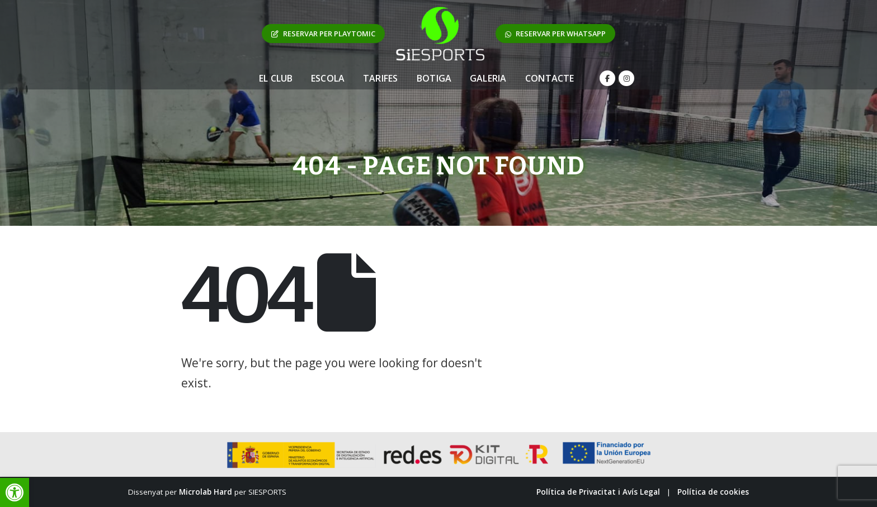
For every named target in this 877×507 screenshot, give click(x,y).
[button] (14, 492)
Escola (328, 78)
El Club (276, 78)
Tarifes (380, 78)
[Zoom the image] (440, 12)
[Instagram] (626, 78)
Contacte (549, 78)
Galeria (488, 78)
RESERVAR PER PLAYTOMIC (323, 34)
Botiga (434, 78)
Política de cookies (713, 492)
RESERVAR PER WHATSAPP (555, 34)
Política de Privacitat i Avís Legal (598, 492)
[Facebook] (607, 78)
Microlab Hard (205, 492)
